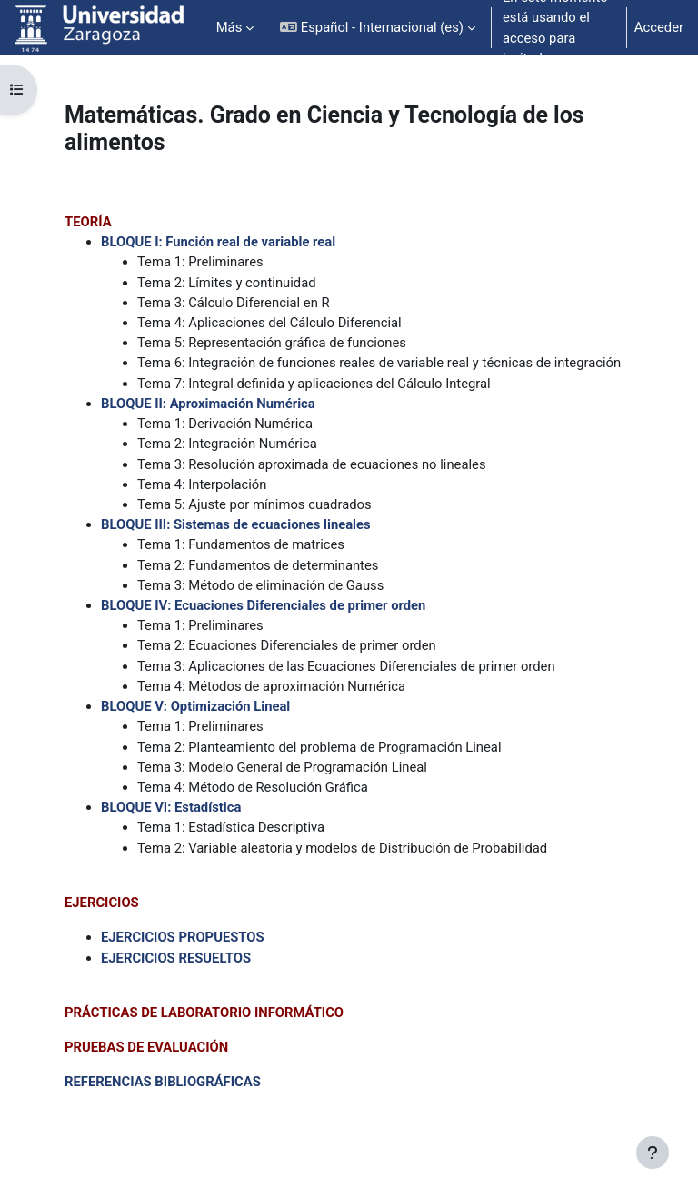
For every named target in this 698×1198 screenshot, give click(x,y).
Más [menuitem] (229, 27)
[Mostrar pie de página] (652, 1152)
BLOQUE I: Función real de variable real (218, 242)
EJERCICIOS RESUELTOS (176, 958)
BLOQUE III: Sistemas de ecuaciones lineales (236, 524)
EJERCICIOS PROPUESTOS (182, 937)
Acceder (658, 27)
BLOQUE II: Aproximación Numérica (208, 403)
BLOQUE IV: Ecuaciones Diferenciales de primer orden (263, 605)
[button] (377, 27)
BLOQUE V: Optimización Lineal (195, 706)
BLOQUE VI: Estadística (171, 807)
